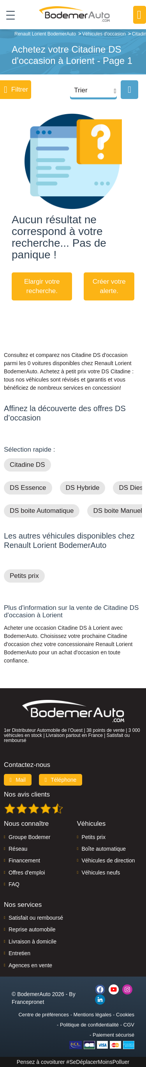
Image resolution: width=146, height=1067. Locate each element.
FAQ (14, 884)
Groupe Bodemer (29, 837)
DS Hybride (83, 487)
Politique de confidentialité (89, 1025)
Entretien (19, 953)
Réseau (18, 849)
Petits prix (24, 575)
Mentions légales (93, 1015)
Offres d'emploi (27, 872)
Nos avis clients (27, 794)
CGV (128, 1025)
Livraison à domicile (32, 941)
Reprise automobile (32, 929)
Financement (24, 860)
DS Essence (28, 487)
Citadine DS (27, 464)
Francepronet (28, 1002)
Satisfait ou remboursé (36, 918)
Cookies (125, 1015)
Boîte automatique (104, 849)
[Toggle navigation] (7, 15)
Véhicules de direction (108, 860)
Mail (18, 780)
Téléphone (61, 780)
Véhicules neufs (101, 872)
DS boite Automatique (42, 510)
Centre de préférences (43, 1015)
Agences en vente (30, 965)
